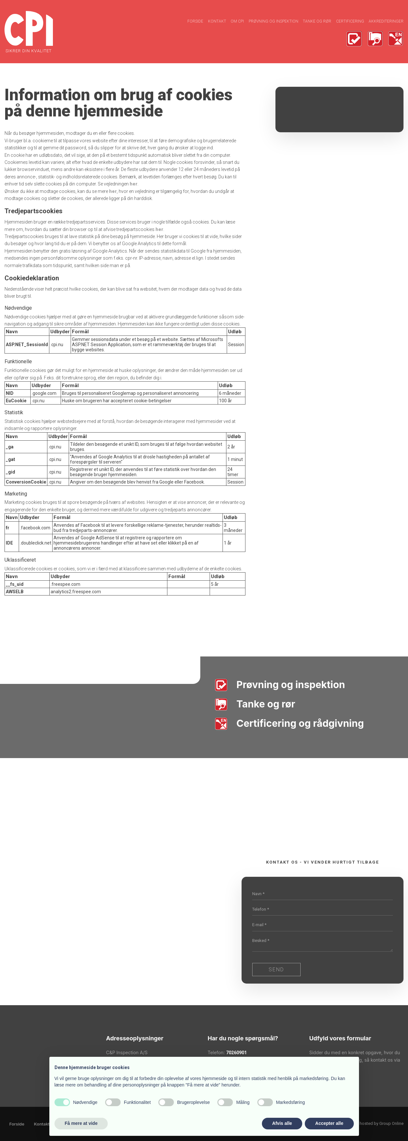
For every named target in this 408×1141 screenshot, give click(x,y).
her (133, 183)
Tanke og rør (317, 21)
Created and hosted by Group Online (369, 1123)
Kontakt (217, 21)
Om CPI (237, 21)
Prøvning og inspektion (273, 21)
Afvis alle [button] (282, 1123)
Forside (195, 21)
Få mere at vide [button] (81, 1123)
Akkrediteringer (386, 21)
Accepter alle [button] (329, 1123)
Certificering (350, 21)
